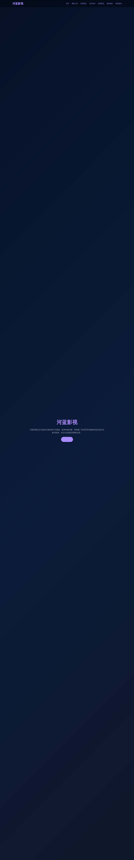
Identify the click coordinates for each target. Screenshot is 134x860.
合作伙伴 (92, 3)
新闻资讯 (101, 3)
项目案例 (119, 3)
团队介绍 (75, 3)
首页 (67, 3)
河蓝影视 (17, 3)
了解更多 (67, 439)
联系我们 (84, 3)
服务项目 (110, 3)
